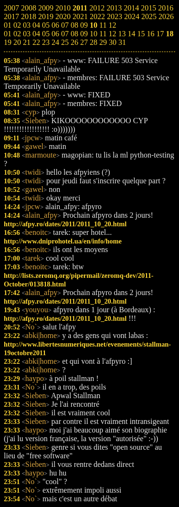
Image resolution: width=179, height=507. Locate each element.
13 (122, 34)
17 (160, 34)
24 (55, 42)
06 (55, 34)
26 (74, 42)
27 (84, 42)
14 (131, 34)
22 (36, 42)
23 (46, 42)
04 (36, 34)
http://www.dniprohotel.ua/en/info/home (63, 241)
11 (102, 34)
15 (141, 34)
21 (27, 42)
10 (93, 34)
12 (112, 34)
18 (169, 34)
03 (27, 34)
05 (46, 34)
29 (103, 42)
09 (84, 34)
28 (93, 42)
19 (7, 42)
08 (74, 34)
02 (17, 34)
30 (112, 42)
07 (65, 34)
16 (150, 34)
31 (122, 42)
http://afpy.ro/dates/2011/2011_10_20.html (65, 224)
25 (65, 42)
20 (17, 42)
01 (7, 34)
